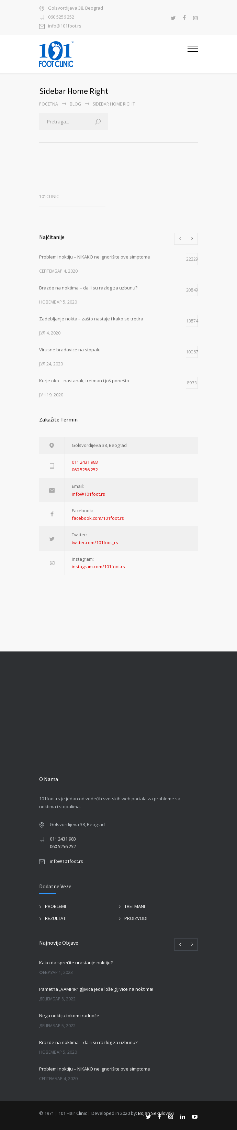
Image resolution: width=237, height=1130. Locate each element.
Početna (48, 104)
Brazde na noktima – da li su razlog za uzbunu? (88, 1042)
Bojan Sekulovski (156, 1113)
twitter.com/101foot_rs (95, 542)
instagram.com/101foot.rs (98, 566)
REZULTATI (56, 918)
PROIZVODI (135, 918)
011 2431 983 (85, 462)
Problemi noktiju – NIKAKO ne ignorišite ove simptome (94, 1069)
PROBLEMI (55, 906)
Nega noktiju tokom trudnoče (69, 1015)
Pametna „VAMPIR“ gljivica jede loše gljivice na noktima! (96, 989)
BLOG (75, 104)
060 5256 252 (61, 17)
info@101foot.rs (64, 26)
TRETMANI (134, 906)
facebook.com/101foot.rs (98, 518)
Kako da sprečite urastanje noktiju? (76, 962)
